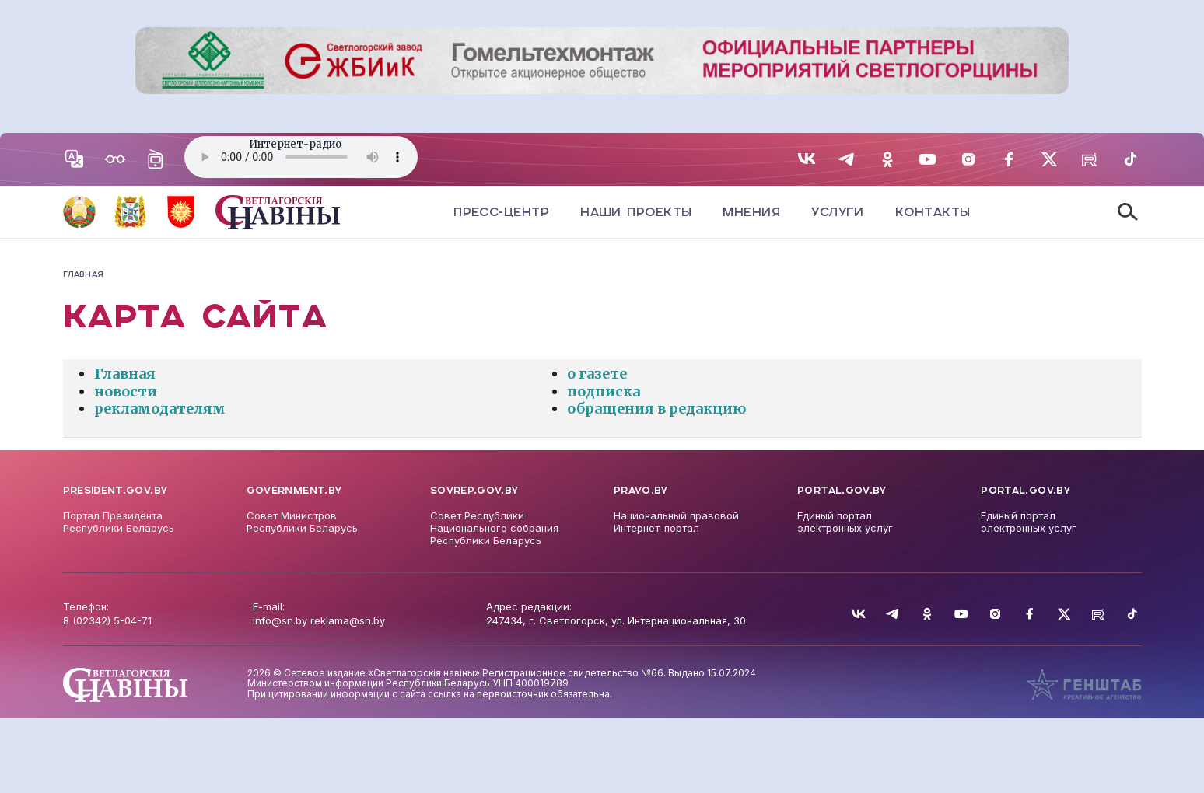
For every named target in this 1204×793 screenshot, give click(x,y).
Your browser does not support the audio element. (301, 157)
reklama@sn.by (347, 620)
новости (125, 391)
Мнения (751, 211)
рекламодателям (160, 408)
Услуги (837, 211)
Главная (125, 374)
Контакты (933, 211)
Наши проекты (635, 211)
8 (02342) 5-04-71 (107, 620)
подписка (603, 391)
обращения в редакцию (656, 408)
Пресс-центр (501, 211)
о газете (597, 374)
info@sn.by (280, 620)
